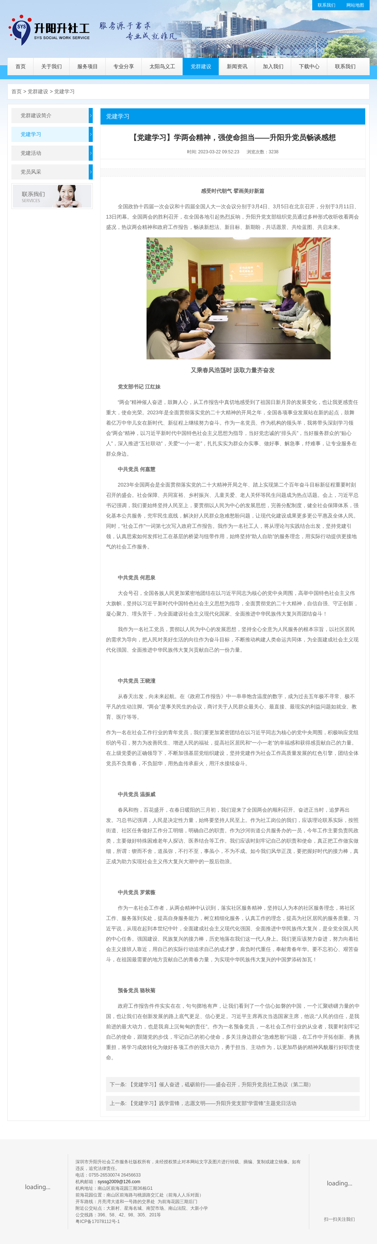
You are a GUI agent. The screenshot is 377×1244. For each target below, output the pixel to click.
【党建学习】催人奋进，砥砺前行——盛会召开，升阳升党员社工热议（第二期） (221, 1084)
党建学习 (64, 91)
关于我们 (51, 66)
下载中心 (309, 66)
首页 (20, 66)
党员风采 (31, 172)
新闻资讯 (237, 66)
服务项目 (87, 66)
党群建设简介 (36, 115)
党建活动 (31, 153)
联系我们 (326, 5)
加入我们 (273, 66)
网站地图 (355, 5)
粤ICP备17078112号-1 (97, 1221)
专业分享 (123, 66)
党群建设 (201, 66)
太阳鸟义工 (162, 66)
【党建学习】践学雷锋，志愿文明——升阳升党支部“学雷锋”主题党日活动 (212, 1103)
